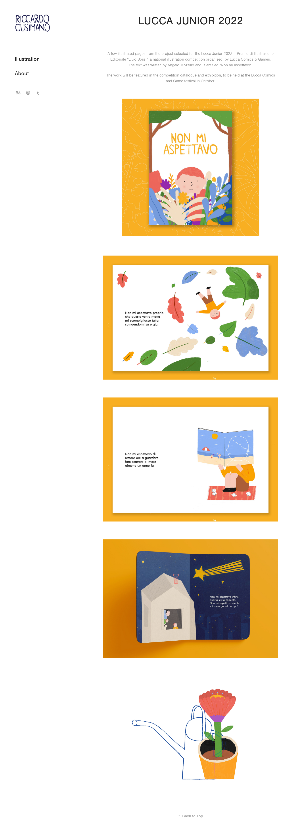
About (22, 73)
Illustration (27, 59)
